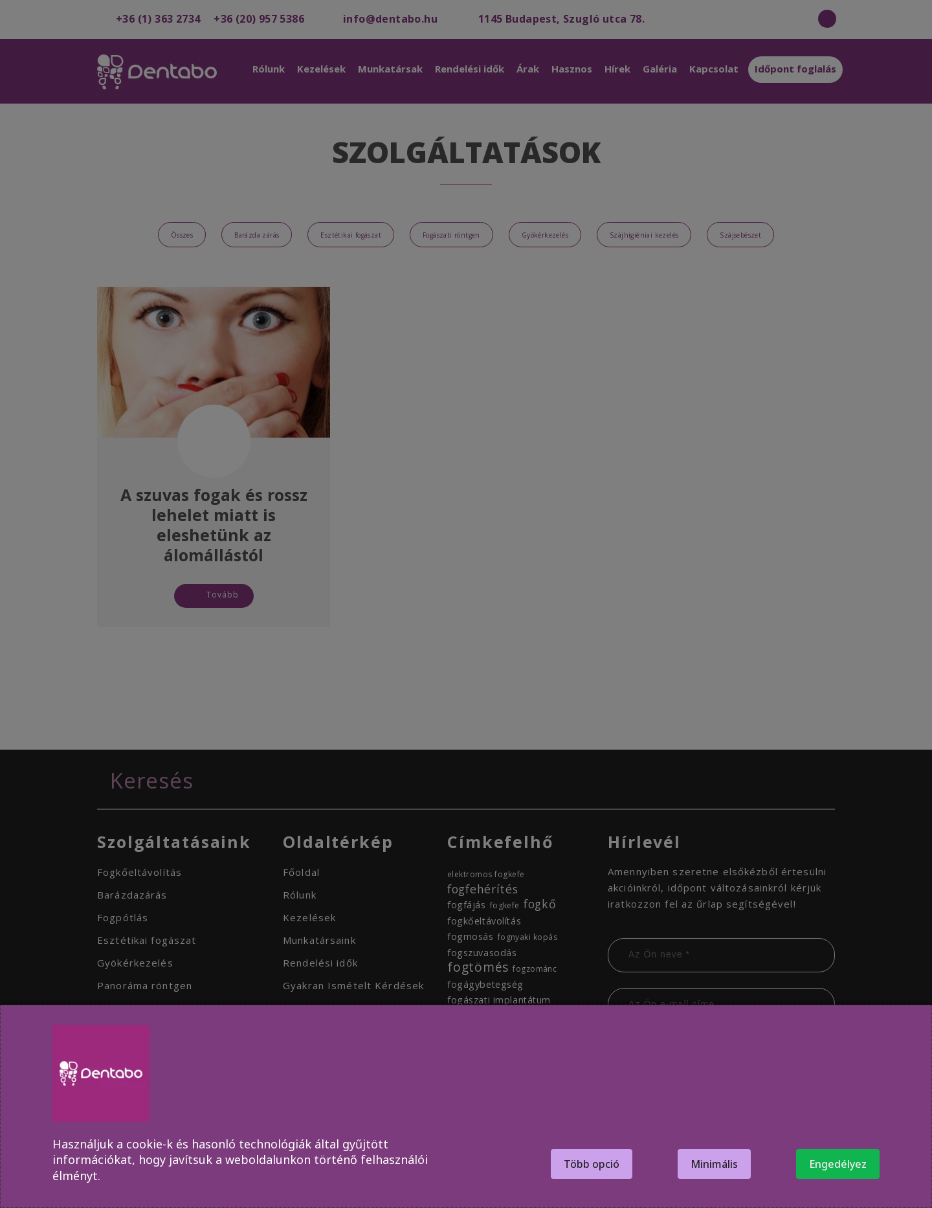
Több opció (591, 1164)
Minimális (714, 1164)
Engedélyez (838, 1164)
